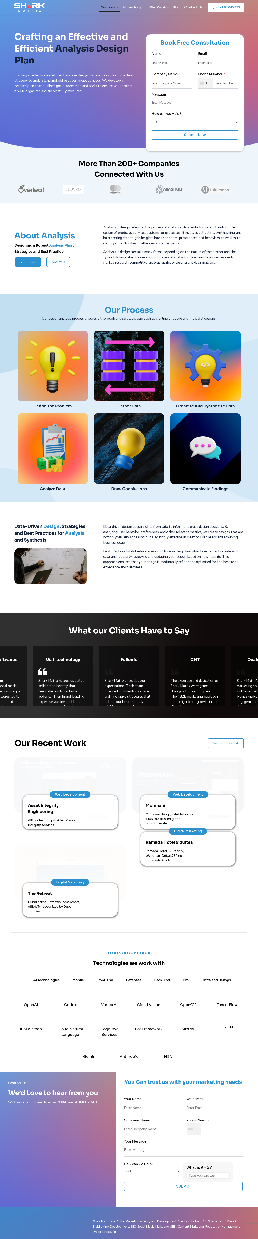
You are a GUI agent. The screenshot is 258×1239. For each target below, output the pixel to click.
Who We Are (159, 7)
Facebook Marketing (32, 1174)
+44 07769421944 (208, 1171)
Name (157, 53)
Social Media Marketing (34, 1210)
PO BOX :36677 (209, 1177)
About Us (58, 262)
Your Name (152, 995)
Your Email (214, 995)
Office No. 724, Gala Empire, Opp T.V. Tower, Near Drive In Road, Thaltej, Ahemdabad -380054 (101, 1156)
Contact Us (193, 7)
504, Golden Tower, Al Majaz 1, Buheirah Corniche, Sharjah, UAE (158, 1188)
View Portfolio (225, 737)
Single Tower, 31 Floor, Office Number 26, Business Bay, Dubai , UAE (158, 1156)
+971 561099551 (207, 1159)
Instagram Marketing (33, 1196)
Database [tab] (133, 872)
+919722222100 (207, 1165)
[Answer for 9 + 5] (208, 1067)
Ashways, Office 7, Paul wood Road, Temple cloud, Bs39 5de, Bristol (99, 1190)
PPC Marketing (28, 1203)
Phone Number (211, 74)
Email (203, 53)
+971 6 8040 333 (209, 1152)
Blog (176, 7)
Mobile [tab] (78, 872)
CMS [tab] (187, 872)
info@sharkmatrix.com (215, 1183)
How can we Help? (166, 113)
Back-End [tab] (162, 872)
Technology (133, 7)
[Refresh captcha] (227, 1059)
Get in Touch (28, 262)
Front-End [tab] (105, 872)
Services (109, 7)
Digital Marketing (30, 1181)
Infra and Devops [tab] (217, 872)
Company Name (165, 74)
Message (159, 94)
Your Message (183, 1040)
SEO (21, 1189)
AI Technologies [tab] (46, 872)
